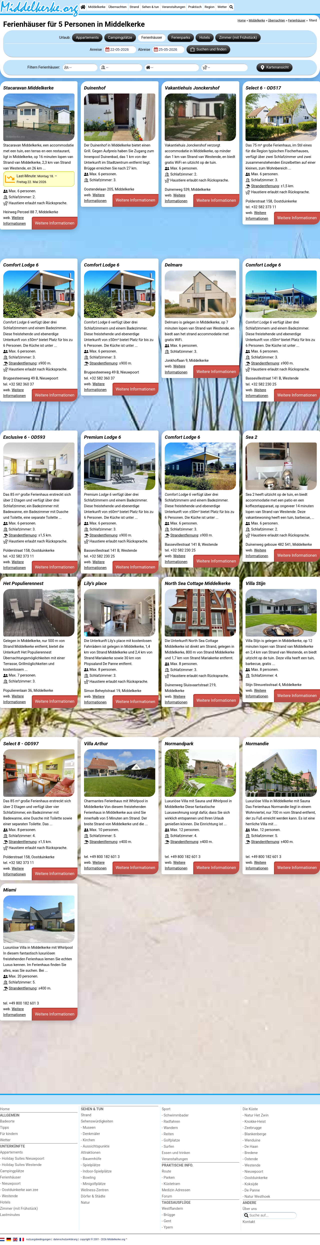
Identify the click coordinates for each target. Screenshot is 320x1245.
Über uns (250, 1209)
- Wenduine (251, 1140)
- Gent (166, 1221)
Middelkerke (96, 7)
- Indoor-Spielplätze (96, 1171)
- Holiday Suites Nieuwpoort (22, 1158)
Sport (166, 1109)
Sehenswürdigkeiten (97, 1121)
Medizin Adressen (176, 1190)
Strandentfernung (265, 186)
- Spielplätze (90, 1165)
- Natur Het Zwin (256, 1115)
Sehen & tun (150, 7)
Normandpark (179, 743)
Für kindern (9, 1134)
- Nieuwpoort (10, 1184)
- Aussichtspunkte (95, 1146)
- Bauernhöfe (91, 1159)
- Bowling (88, 1178)
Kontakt (249, 1222)
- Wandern (170, 1128)
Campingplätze (120, 38)
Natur (85, 1202)
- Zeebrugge (252, 1128)
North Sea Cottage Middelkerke (197, 583)
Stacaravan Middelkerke (28, 88)
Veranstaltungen (173, 7)
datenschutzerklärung (65, 1239)
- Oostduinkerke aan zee (19, 1190)
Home (5, 1109)
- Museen (88, 1128)
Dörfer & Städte (93, 1196)
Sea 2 (251, 437)
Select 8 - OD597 (21, 743)
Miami (9, 890)
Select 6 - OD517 (263, 88)
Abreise (144, 50)
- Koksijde (250, 1184)
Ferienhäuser (151, 38)
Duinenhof (95, 88)
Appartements (87, 38)
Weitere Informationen (54, 223)
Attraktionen (90, 1152)
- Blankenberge (254, 1134)
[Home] (83, 7)
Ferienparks (181, 38)
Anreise (96, 50)
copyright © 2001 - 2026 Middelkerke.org (102, 1239)
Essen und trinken (176, 1153)
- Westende (9, 1196)
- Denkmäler (90, 1134)
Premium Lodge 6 (102, 437)
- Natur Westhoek (256, 1196)
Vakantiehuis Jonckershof (192, 88)
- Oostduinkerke (255, 1178)
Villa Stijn (256, 583)
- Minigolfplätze (93, 1184)
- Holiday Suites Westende (21, 1165)
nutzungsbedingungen (38, 1239)
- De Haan (250, 1146)
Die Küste (250, 1109)
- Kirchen (88, 1140)
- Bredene (250, 1153)
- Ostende (250, 1159)
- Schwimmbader (175, 1115)
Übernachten (117, 7)
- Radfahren (171, 1122)
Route (166, 1171)
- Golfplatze (171, 1140)
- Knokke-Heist (254, 1122)
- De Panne (251, 1190)
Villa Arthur (96, 743)
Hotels (205, 38)
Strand (134, 7)
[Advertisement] (150, 244)
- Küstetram (171, 1184)
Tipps (4, 1128)
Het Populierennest (23, 583)
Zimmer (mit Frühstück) (238, 38)
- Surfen (168, 1146)
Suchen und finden (208, 49)
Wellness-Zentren (95, 1190)
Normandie (257, 743)
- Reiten (168, 1134)
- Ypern (167, 1227)
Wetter (222, 7)
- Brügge (168, 1215)
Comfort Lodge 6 (20, 265)
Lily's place (95, 583)
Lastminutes (10, 1215)
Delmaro (173, 265)
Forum (167, 1196)
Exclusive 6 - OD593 (24, 437)
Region (209, 7)
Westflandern (172, 1208)
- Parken (168, 1178)
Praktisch (195, 7)
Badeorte (7, 1121)
